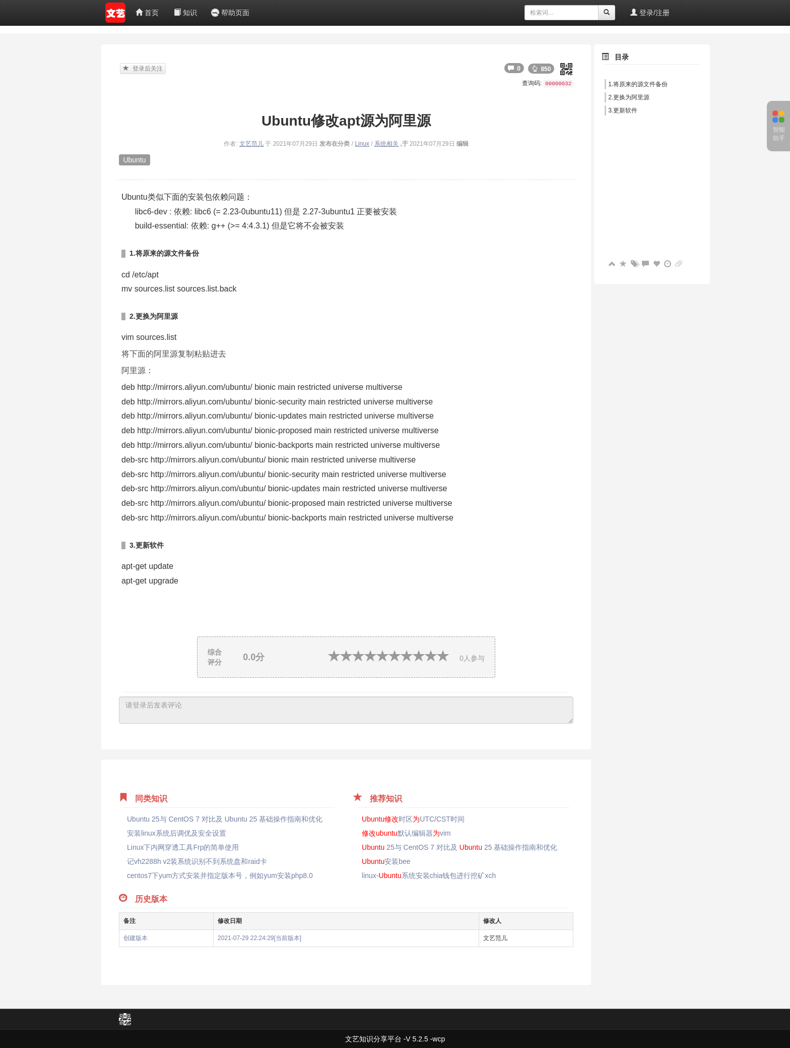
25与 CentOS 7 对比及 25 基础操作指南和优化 (459, 847)
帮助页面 (230, 13)
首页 (147, 13)
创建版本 (135, 938)
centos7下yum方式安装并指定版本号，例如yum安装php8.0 (220, 875)
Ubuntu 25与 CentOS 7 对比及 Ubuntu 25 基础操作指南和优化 (224, 819)
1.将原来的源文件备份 (638, 84)
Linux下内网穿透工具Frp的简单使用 (183, 847)
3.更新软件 (622, 110)
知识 (185, 13)
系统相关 (386, 143)
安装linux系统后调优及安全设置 (176, 833)
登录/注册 (650, 13)
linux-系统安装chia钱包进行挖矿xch (429, 875)
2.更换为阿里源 (628, 97)
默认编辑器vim (406, 833)
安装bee (386, 861)
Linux (362, 143)
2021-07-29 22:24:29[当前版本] (259, 938)
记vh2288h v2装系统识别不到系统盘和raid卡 (197, 861)
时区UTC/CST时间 (413, 819)
